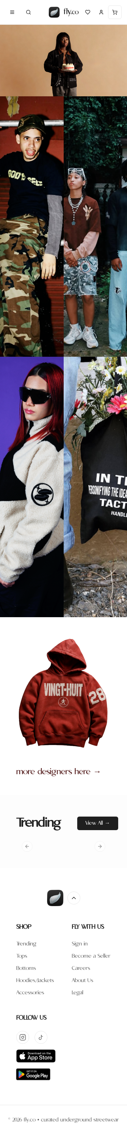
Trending (26, 944)
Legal (77, 993)
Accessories (30, 993)
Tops (21, 956)
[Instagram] (22, 1037)
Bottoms (26, 968)
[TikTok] (41, 1037)
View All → (97, 823)
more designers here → (58, 772)
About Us (82, 980)
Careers (81, 968)
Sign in (80, 944)
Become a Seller (91, 956)
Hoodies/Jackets (35, 980)
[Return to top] (73, 898)
